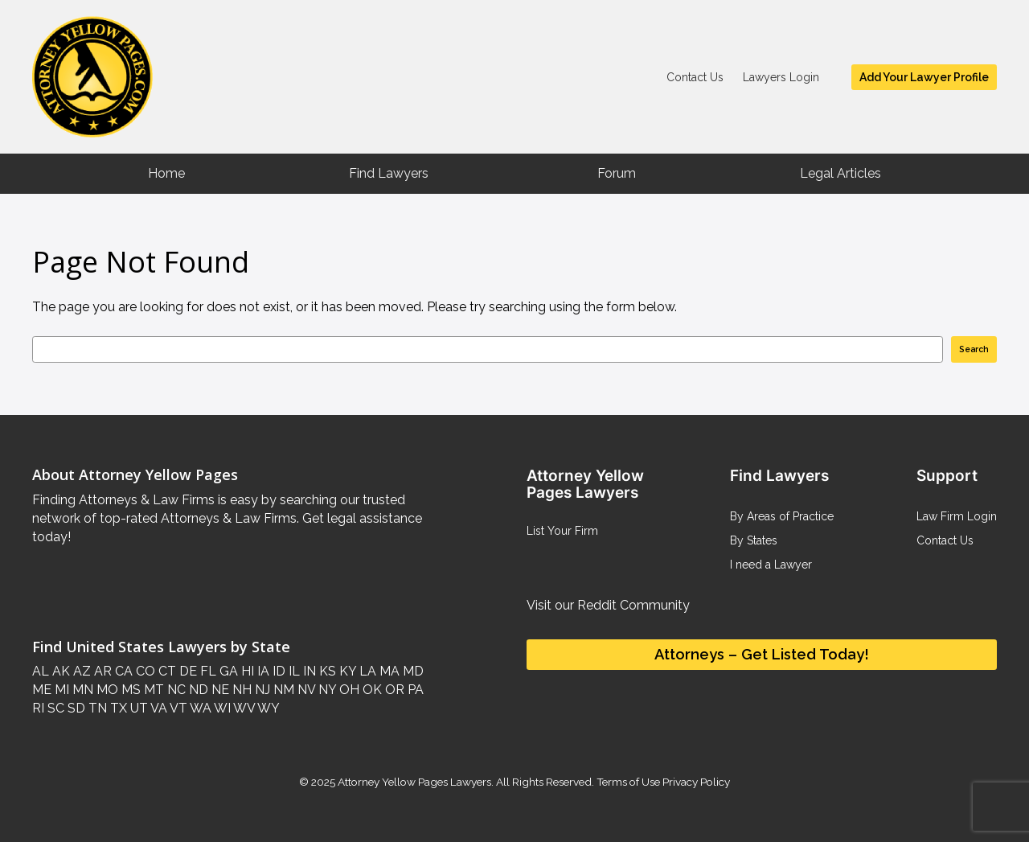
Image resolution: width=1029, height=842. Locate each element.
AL (40, 671)
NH (240, 689)
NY (325, 689)
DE (186, 671)
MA (388, 671)
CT (165, 671)
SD (74, 708)
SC (54, 708)
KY (346, 671)
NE (218, 689)
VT (177, 708)
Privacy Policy (695, 781)
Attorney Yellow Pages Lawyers (414, 781)
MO (105, 689)
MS (129, 689)
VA (157, 708)
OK (370, 689)
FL (206, 671)
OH (347, 689)
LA (366, 671)
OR (393, 689)
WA (199, 708)
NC (175, 689)
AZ (80, 671)
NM (282, 689)
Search (974, 349)
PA (414, 689)
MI (60, 689)
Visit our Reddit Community (608, 605)
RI (38, 708)
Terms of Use (628, 781)
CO (144, 671)
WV (243, 708)
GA (227, 671)
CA (122, 671)
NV (304, 689)
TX (117, 708)
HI (246, 671)
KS (326, 671)
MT (152, 689)
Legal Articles (840, 173)
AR (101, 671)
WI (221, 708)
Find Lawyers (388, 173)
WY (267, 708)
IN (308, 671)
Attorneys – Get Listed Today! (761, 654)
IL (292, 671)
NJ (261, 689)
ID (277, 671)
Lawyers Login (781, 77)
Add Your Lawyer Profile (924, 77)
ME (41, 689)
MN (81, 689)
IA (261, 671)
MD (412, 671)
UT (137, 708)
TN (96, 708)
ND (197, 689)
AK (59, 671)
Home (166, 173)
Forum (616, 173)
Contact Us (695, 77)
